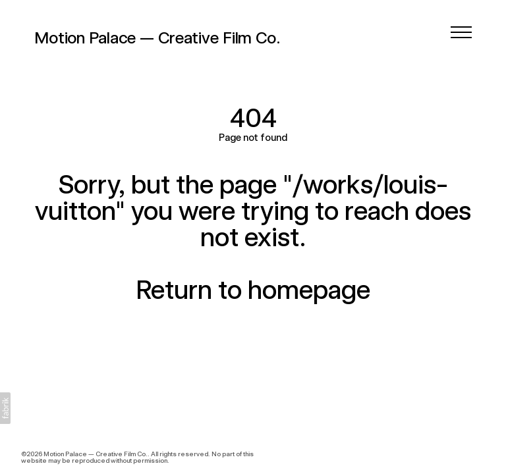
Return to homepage (253, 289)
